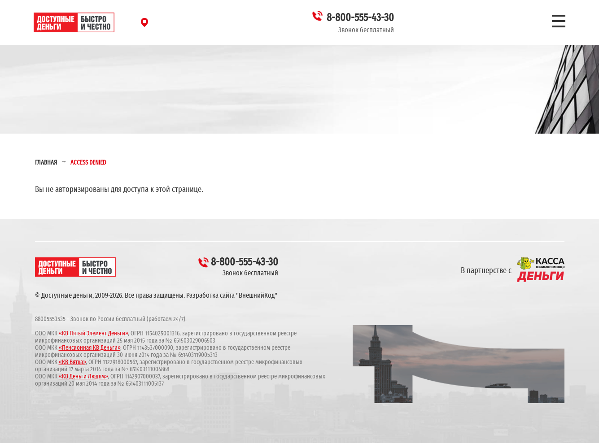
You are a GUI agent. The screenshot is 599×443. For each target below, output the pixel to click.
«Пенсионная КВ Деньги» (89, 348)
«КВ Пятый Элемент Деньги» (93, 333)
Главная (46, 163)
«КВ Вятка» (72, 362)
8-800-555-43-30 (360, 18)
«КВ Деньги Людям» (83, 377)
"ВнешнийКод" (256, 295)
